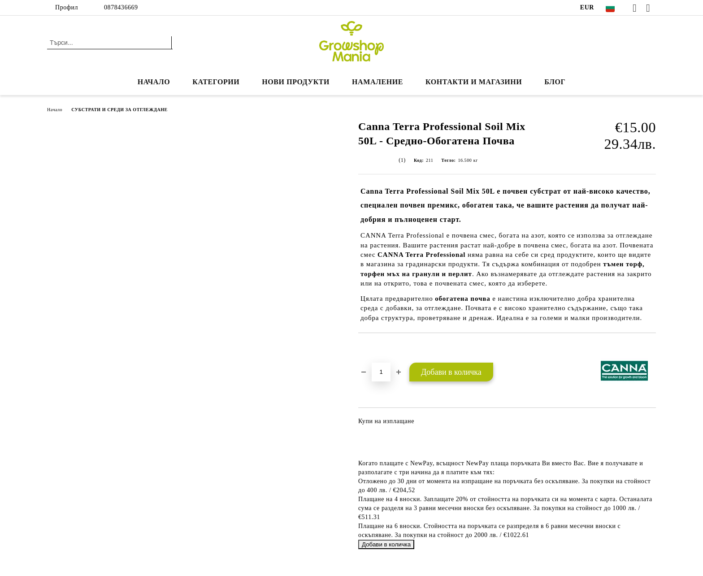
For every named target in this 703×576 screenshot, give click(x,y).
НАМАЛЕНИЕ (377, 82)
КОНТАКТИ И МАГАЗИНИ (473, 82)
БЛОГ (554, 82)
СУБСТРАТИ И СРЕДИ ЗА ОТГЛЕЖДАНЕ (119, 109)
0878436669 (121, 7)
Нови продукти (296, 82)
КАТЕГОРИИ (215, 82)
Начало (154, 82)
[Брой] (381, 372)
